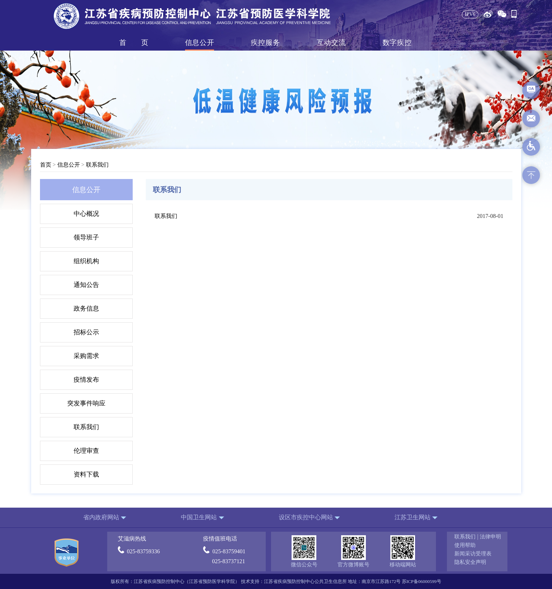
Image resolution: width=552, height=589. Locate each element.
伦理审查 (86, 450)
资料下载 (86, 474)
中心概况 (86, 213)
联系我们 (97, 165)
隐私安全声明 (470, 562)
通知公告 (86, 284)
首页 (133, 42)
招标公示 (86, 332)
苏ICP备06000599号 (421, 581)
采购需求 (86, 355)
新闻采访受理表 (472, 553)
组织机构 (86, 261)
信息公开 (199, 42)
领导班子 (86, 237)
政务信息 (86, 308)
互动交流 (331, 42)
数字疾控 (397, 42)
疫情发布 (86, 379)
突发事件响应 (86, 403)
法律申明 (490, 536)
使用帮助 (465, 545)
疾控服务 (265, 42)
